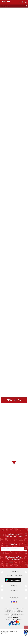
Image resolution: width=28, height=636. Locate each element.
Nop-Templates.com (17, 619)
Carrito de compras (26, 2)
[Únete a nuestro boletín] (12, 548)
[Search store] (12, 6)
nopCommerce (17, 617)
